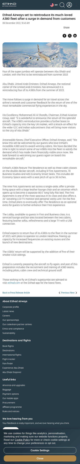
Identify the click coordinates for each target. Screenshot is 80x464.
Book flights (8, 346)
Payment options (10, 393)
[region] (40, 446)
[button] (54, 5)
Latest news (8, 311)
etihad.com (14, 282)
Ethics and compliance (13, 328)
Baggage (6, 389)
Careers (6, 315)
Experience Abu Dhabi (13, 367)
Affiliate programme (12, 406)
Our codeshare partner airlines (17, 324)
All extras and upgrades (13, 385)
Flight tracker (8, 359)
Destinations (8, 350)
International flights (11, 354)
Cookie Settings (40, 450)
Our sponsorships (10, 319)
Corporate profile (10, 306)
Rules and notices (10, 411)
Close (40, 458)
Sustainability (8, 332)
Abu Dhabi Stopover (11, 372)
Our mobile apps (10, 398)
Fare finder (7, 363)
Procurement (8, 402)
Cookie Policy (22, 440)
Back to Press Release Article (16, 292)
